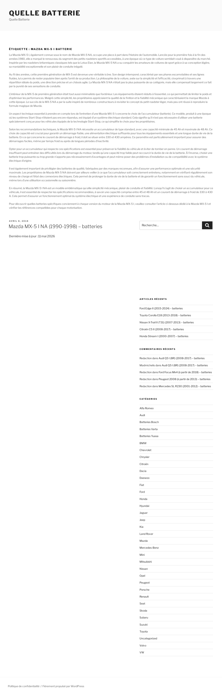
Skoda (143, 610)
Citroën (144, 464)
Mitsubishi (146, 561)
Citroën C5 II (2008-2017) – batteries (162, 329)
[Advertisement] (176, 264)
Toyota (144, 631)
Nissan (144, 568)
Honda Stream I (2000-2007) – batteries (164, 336)
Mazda (144, 540)
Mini (142, 554)
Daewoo (144, 477)
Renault (144, 596)
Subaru (144, 617)
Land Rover (146, 533)
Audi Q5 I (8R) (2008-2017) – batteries (182, 358)
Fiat (142, 484)
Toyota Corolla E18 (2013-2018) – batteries (165, 315)
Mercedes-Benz (149, 547)
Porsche (144, 589)
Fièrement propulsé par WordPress (63, 686)
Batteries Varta (149, 429)
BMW (143, 443)
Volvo (143, 645)
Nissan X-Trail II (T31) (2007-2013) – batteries (167, 322)
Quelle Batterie (45, 13)
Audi (142, 415)
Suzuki (144, 624)
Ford (142, 491)
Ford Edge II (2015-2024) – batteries (161, 308)
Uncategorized (148, 638)
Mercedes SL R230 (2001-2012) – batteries (185, 386)
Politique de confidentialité (23, 686)
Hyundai (144, 505)
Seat (142, 603)
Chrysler (144, 456)
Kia (141, 526)
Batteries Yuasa (149, 436)
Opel (142, 575)
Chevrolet (145, 450)
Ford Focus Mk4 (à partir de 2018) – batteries (185, 372)
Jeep (142, 519)
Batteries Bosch (149, 422)
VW (142, 652)
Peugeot (145, 582)
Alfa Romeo (147, 408)
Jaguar (144, 512)
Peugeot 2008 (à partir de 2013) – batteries (184, 379)
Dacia (143, 470)
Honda (143, 498)
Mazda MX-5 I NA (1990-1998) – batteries (55, 226)
